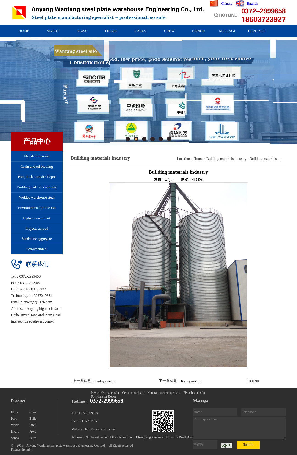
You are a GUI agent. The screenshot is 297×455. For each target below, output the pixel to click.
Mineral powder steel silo (163, 392)
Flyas (14, 412)
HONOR (198, 31)
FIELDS (111, 31)
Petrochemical (36, 249)
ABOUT (53, 31)
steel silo (113, 392)
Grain (33, 412)
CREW (169, 31)
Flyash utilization (37, 156)
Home (198, 159)
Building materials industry (37, 187)
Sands (15, 438)
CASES (140, 31)
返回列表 (254, 381)
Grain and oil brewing (37, 166)
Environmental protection (37, 208)
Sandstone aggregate (37, 239)
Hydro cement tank (37, 218)
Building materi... (104, 381)
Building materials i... (265, 159)
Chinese (226, 3)
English (252, 3)
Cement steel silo (133, 392)
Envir (32, 425)
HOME (23, 31)
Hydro (15, 431)
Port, (14, 418)
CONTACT (256, 31)
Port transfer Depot (103, 396)
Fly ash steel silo (194, 392)
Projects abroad (36, 228)
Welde (15, 425)
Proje (32, 431)
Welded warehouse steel (36, 197)
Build (32, 418)
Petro (32, 438)
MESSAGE (227, 31)
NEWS (82, 31)
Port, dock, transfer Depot (37, 177)
